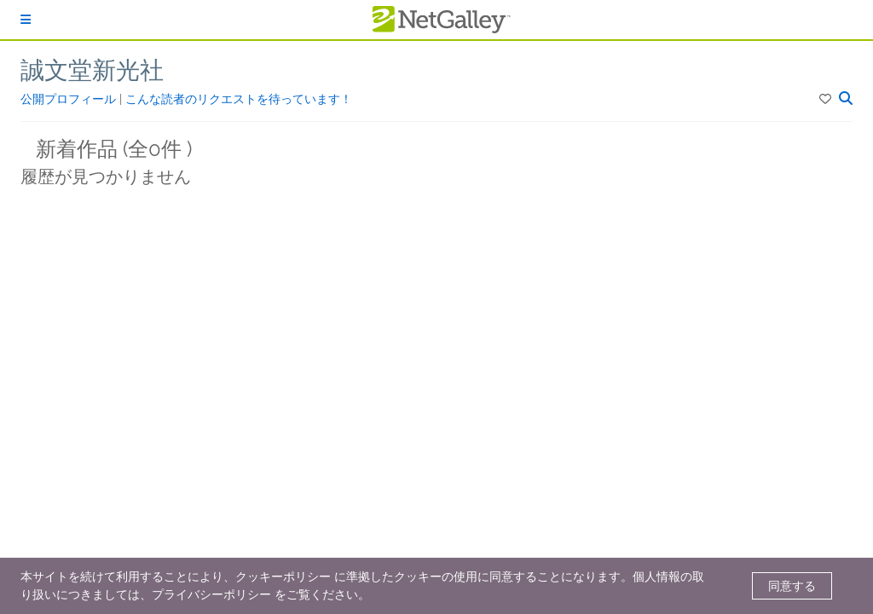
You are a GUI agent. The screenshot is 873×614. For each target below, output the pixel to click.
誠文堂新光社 (92, 70)
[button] (826, 99)
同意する (792, 586)
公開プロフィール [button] (69, 99)
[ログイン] (25, 19)
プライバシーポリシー (211, 594)
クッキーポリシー (283, 576)
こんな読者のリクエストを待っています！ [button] (238, 99)
